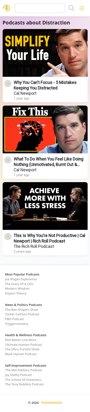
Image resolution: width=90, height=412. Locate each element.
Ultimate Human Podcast (23, 344)
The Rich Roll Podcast (34, 246)
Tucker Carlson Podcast (22, 314)
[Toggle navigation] (81, 8)
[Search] (71, 8)
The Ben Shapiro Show (21, 309)
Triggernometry (16, 324)
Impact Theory (15, 293)
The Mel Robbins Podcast (23, 370)
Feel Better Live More (20, 340)
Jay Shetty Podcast (18, 375)
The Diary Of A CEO (19, 284)
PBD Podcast (14, 319)
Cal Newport (25, 93)
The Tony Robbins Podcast (24, 384)
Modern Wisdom (17, 288)
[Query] (40, 8)
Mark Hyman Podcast (20, 354)
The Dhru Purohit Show (22, 349)
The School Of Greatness (23, 379)
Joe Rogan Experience (21, 279)
